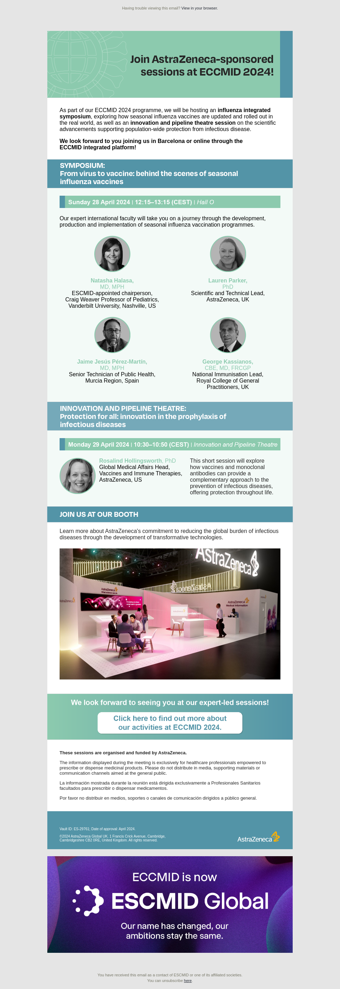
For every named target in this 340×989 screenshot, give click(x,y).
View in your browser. (200, 8)
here (188, 980)
